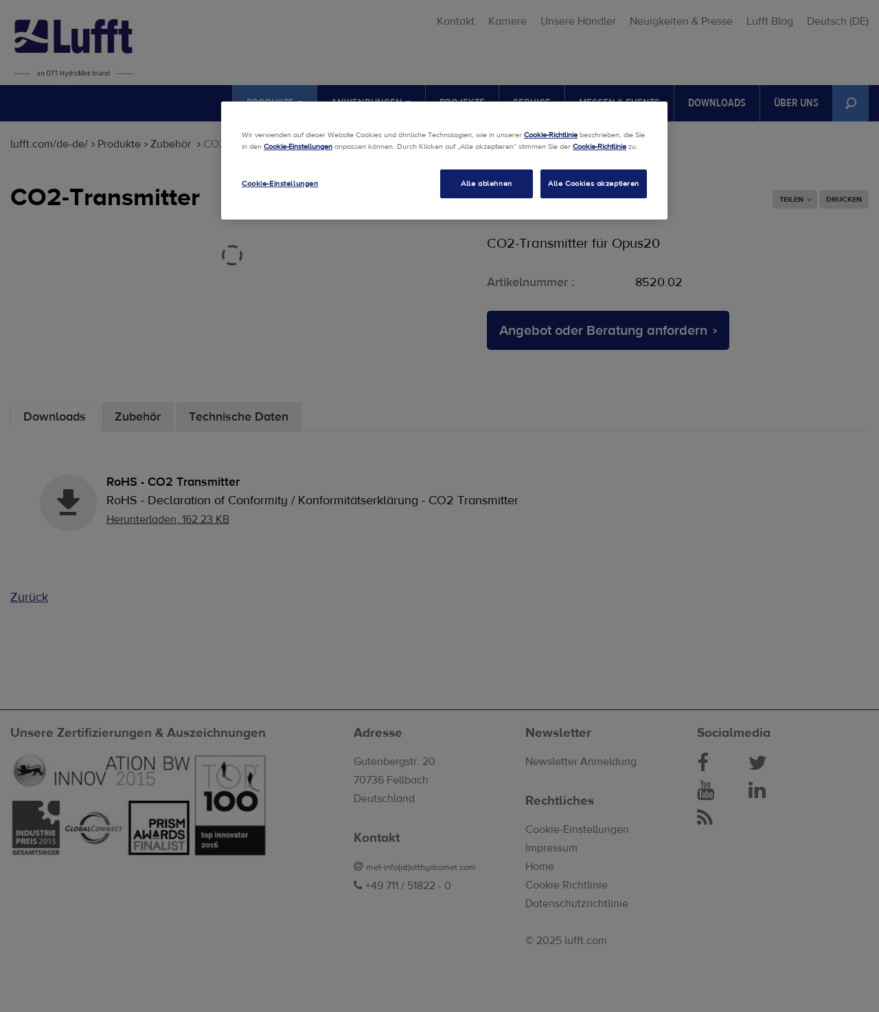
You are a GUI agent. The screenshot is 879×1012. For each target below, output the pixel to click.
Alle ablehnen (486, 183)
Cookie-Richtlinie (551, 135)
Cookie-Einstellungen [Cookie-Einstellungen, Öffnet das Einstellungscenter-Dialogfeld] (280, 183)
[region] (444, 161)
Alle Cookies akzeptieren (593, 183)
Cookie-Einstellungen (298, 146)
